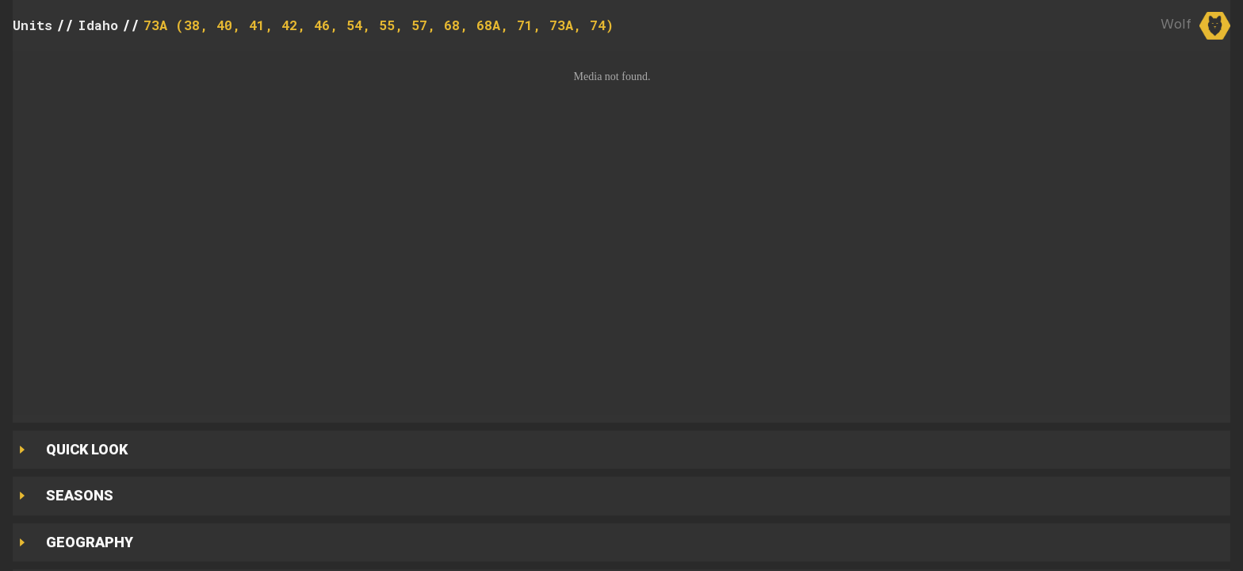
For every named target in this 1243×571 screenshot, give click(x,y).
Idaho (98, 25)
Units (32, 25)
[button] (621, 233)
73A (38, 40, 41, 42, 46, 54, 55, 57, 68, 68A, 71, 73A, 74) (378, 25)
